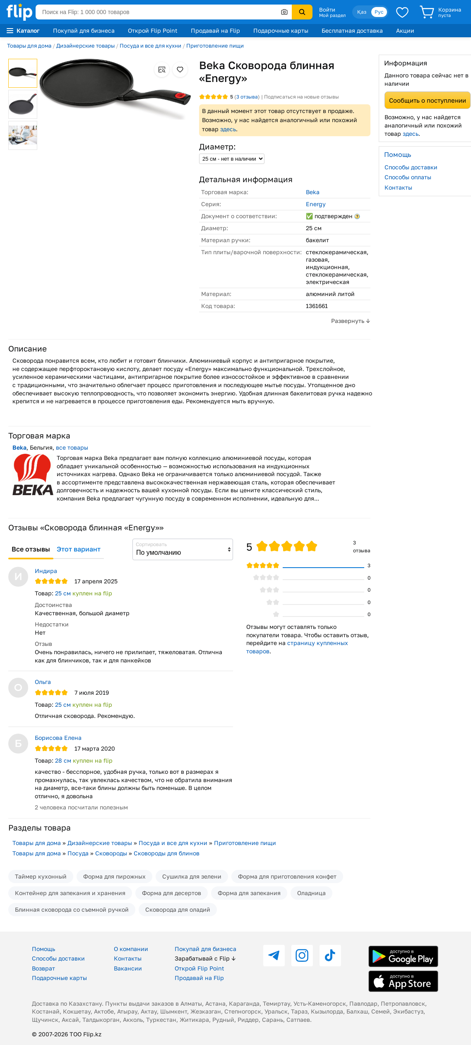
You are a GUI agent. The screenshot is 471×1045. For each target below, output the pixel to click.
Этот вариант (79, 549)
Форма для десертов (171, 892)
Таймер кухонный (41, 876)
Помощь (43, 948)
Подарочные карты (280, 30)
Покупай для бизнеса (84, 30)
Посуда (78, 853)
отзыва (247, 97)
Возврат (43, 968)
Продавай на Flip (215, 30)
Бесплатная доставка (352, 30)
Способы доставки (410, 167)
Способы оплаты (407, 177)
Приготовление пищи (215, 45)
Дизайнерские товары (85, 45)
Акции (405, 30)
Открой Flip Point (153, 30)
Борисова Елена (58, 737)
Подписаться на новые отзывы (301, 97)
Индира (46, 570)
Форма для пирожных (114, 876)
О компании (131, 948)
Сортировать (151, 544)
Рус (379, 12)
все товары (72, 447)
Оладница (311, 892)
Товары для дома (29, 45)
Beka (313, 191)
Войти (327, 9)
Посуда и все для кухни (150, 45)
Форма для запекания (249, 892)
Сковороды (111, 853)
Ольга (43, 681)
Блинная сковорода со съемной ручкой (72, 909)
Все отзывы (31, 549)
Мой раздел (332, 15)
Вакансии (128, 968)
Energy (316, 203)
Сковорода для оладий (177, 909)
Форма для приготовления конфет (287, 876)
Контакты (398, 187)
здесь (228, 128)
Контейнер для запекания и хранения (70, 892)
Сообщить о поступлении (427, 100)
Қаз (361, 12)
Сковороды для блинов (166, 853)
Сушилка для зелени (191, 876)
